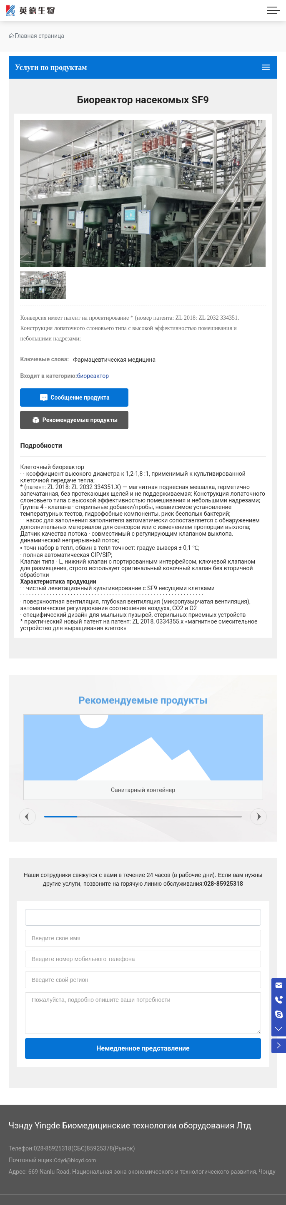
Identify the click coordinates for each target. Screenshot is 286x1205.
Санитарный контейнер (143, 790)
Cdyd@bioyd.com (75, 1160)
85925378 (100, 1148)
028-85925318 (223, 883)
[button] (27, 816)
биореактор (93, 376)
